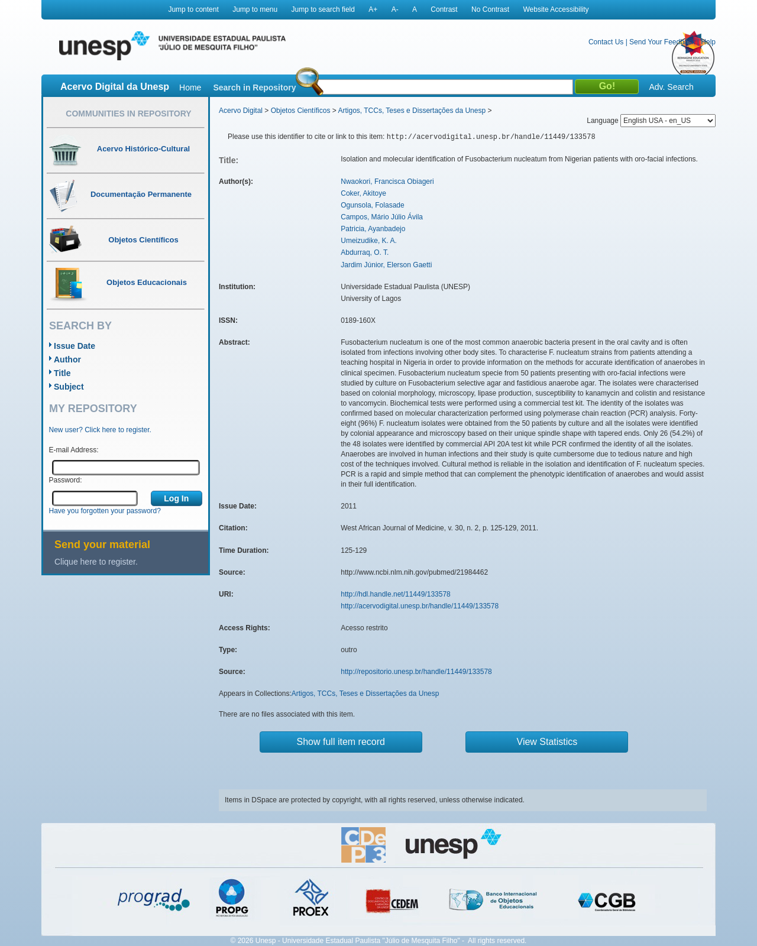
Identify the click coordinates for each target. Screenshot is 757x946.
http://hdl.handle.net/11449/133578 (396, 594)
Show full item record (341, 742)
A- (395, 9)
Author (67, 359)
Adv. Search (671, 87)
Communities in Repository (128, 113)
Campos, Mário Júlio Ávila (382, 217)
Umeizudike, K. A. (369, 241)
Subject (69, 386)
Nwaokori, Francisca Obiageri (387, 181)
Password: (65, 480)
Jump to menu (254, 9)
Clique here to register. (96, 561)
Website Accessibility (555, 9)
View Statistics (547, 742)
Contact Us (605, 42)
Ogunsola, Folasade (372, 205)
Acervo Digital (241, 110)
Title (62, 373)
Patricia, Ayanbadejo (373, 229)
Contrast (444, 9)
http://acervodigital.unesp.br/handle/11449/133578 (420, 606)
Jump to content (193, 9)
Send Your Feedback (662, 42)
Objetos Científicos (301, 110)
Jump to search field (323, 9)
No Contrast (490, 9)
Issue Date (74, 346)
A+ (372, 9)
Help (708, 42)
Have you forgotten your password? (105, 511)
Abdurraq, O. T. (365, 252)
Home (190, 87)
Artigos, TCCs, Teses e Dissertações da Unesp (412, 110)
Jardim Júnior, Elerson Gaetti (386, 265)
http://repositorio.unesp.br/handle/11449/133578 (416, 672)
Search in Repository (254, 87)
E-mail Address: (74, 450)
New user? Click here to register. (100, 430)
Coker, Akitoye (363, 193)
